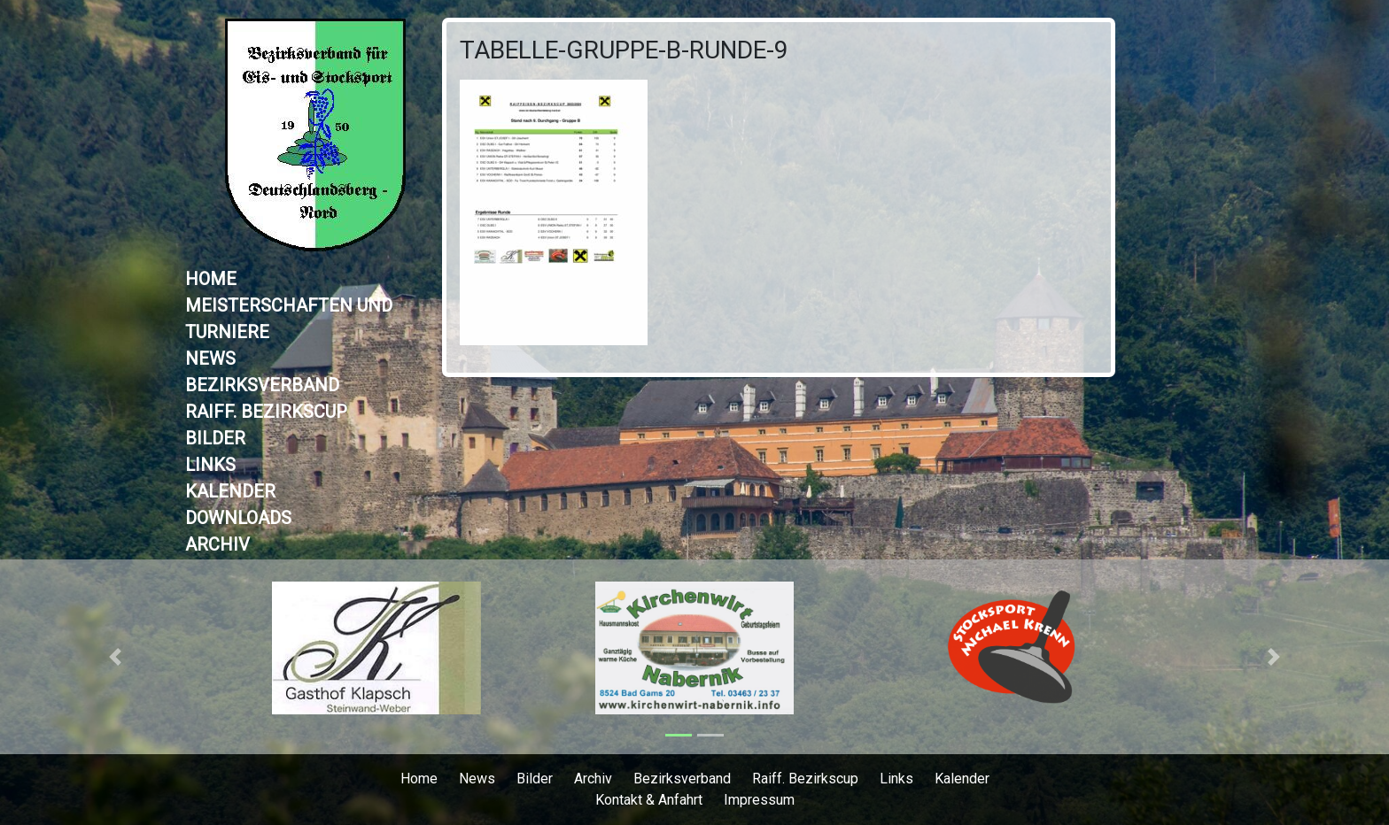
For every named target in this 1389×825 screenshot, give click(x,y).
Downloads (238, 517)
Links (210, 464)
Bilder (215, 438)
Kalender (230, 491)
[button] (115, 656)
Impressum (759, 799)
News (210, 358)
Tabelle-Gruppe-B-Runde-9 (624, 50)
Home (211, 278)
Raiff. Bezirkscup (266, 411)
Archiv (217, 544)
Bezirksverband (262, 385)
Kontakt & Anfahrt (648, 799)
